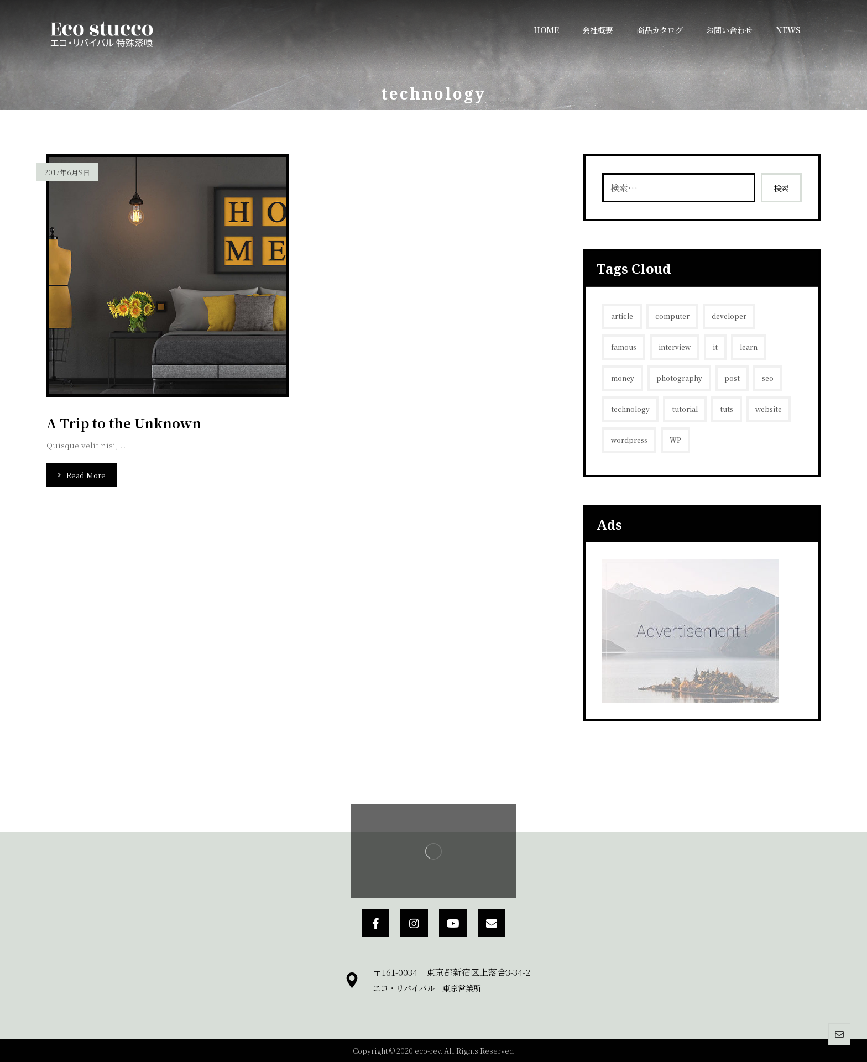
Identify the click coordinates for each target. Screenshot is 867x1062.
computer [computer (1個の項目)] (672, 316)
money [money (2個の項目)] (622, 378)
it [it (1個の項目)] (715, 347)
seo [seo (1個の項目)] (768, 378)
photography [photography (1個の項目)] (679, 378)
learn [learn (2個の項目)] (749, 347)
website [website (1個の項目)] (768, 409)
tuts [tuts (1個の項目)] (726, 409)
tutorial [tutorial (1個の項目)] (685, 409)
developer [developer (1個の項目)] (729, 316)
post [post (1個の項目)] (732, 378)
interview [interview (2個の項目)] (675, 347)
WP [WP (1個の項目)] (675, 439)
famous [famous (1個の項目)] (623, 347)
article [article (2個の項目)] (622, 316)
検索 (781, 187)
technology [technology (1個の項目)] (630, 409)
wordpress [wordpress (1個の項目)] (629, 439)
